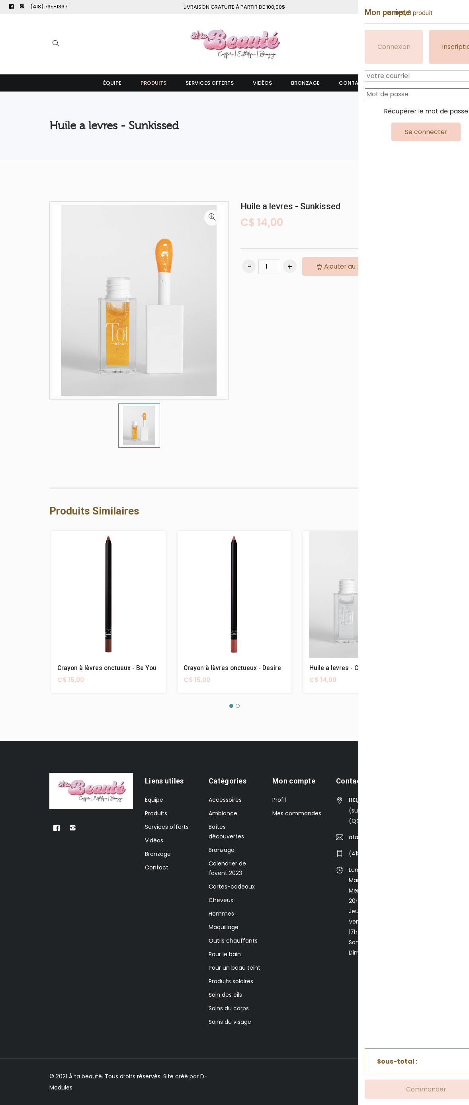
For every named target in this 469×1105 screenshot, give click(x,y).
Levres (409, 125)
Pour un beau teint (234, 968)
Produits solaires (231, 981)
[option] (139, 425)
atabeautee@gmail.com (381, 837)
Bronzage (305, 83)
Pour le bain (225, 954)
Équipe (112, 83)
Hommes (221, 914)
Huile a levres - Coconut (344, 668)
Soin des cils (225, 995)
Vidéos (262, 83)
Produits (153, 83)
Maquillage (223, 927)
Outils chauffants (233, 941)
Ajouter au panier (348, 266)
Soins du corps (229, 1008)
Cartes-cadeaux (232, 887)
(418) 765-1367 (48, 6)
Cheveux (221, 900)
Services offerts (210, 83)
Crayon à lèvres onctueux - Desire (233, 668)
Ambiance (223, 813)
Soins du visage (230, 1022)
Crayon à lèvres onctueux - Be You (107, 668)
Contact (352, 83)
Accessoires (225, 800)
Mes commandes (296, 813)
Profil (279, 800)
